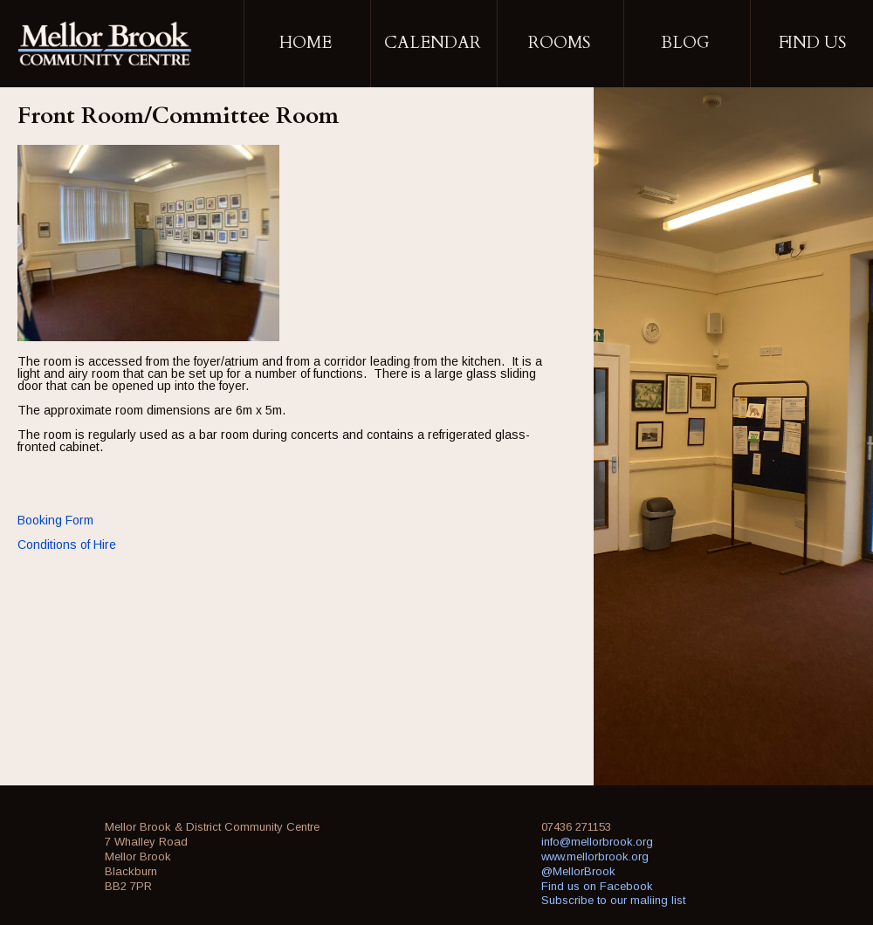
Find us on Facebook (597, 886)
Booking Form (55, 520)
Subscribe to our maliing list (613, 900)
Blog (685, 42)
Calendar (432, 42)
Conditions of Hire (66, 545)
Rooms (559, 42)
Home (305, 42)
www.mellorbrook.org (595, 856)
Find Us (812, 42)
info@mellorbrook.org (597, 841)
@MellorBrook (578, 871)
